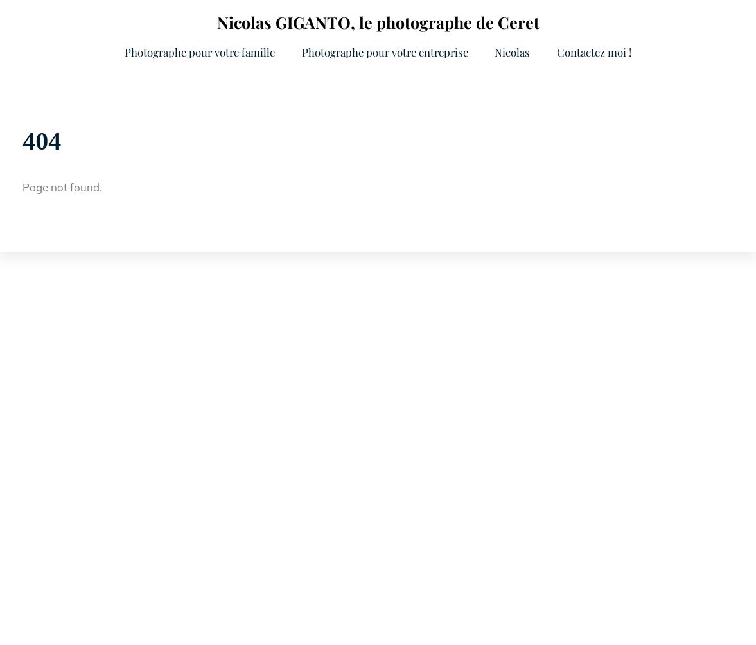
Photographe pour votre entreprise (385, 52)
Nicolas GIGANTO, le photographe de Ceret (378, 22)
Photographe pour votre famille (200, 52)
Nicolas (512, 52)
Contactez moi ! (594, 52)
